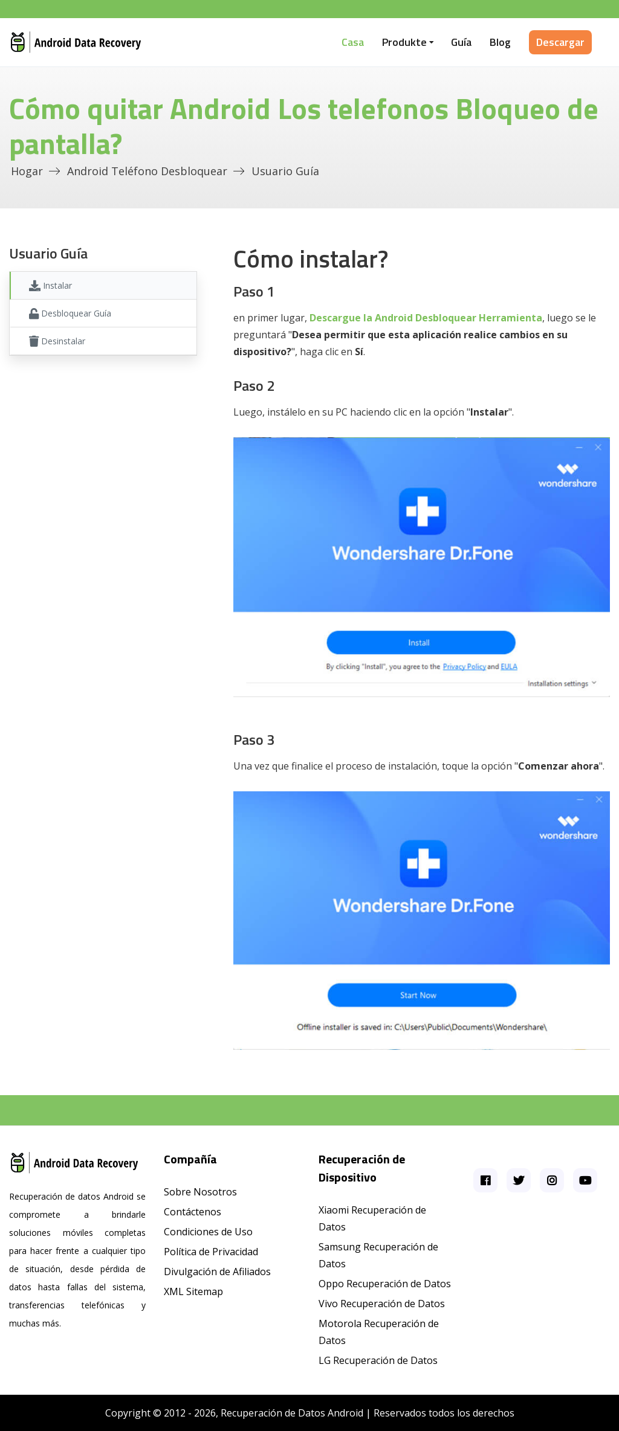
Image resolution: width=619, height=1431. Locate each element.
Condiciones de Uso (208, 1231)
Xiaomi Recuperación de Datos (372, 1218)
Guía (461, 42)
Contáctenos (192, 1211)
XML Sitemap (193, 1291)
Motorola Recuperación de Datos (379, 1332)
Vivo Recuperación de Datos (382, 1303)
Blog (500, 42)
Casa (353, 42)
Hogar (27, 171)
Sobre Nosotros (200, 1191)
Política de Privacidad (211, 1251)
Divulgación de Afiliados (217, 1271)
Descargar (560, 42)
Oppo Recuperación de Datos (385, 1283)
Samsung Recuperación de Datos (378, 1255)
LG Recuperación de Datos (378, 1360)
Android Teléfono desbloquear (147, 171)
